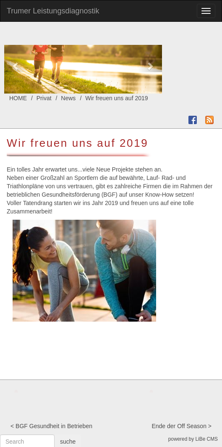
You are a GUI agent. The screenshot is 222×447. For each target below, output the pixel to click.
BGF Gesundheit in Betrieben (54, 426)
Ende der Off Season (178, 426)
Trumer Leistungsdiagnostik (53, 11)
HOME (18, 98)
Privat (44, 98)
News (68, 98)
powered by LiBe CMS (193, 439)
